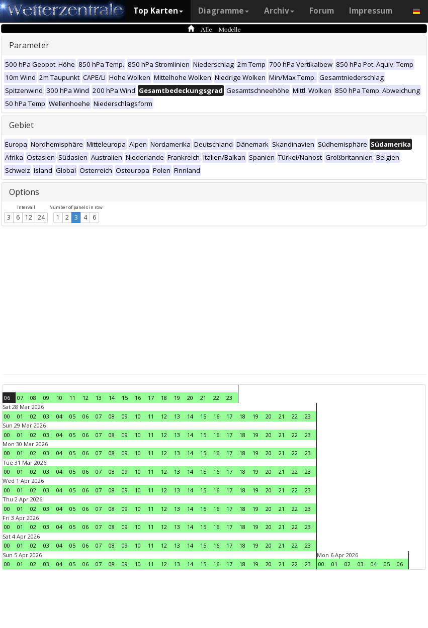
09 (46, 397)
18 (164, 397)
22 (216, 397)
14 (112, 397)
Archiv (279, 11)
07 (20, 397)
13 (99, 397)
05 (72, 416)
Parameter (29, 45)
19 (177, 397)
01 (20, 416)
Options (24, 191)
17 (151, 397)
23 (229, 397)
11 (72, 397)
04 (59, 416)
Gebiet (21, 125)
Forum (321, 11)
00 (7, 416)
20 (190, 397)
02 (33, 416)
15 (125, 397)
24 (41, 217)
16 (138, 397)
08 (33, 397)
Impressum (370, 11)
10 (59, 397)
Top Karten (158, 11)
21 (203, 397)
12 (28, 217)
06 (7, 397)
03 (46, 416)
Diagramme (223, 11)
